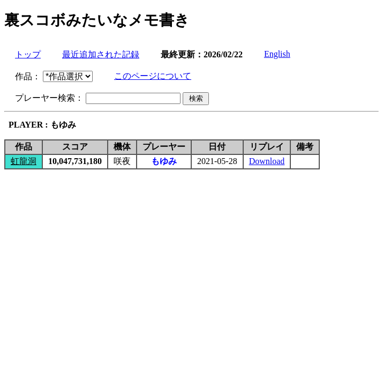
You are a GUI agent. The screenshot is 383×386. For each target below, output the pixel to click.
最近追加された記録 (100, 54)
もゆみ (164, 161)
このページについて (152, 75)
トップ (28, 54)
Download (267, 161)
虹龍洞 (23, 161)
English (277, 53)
